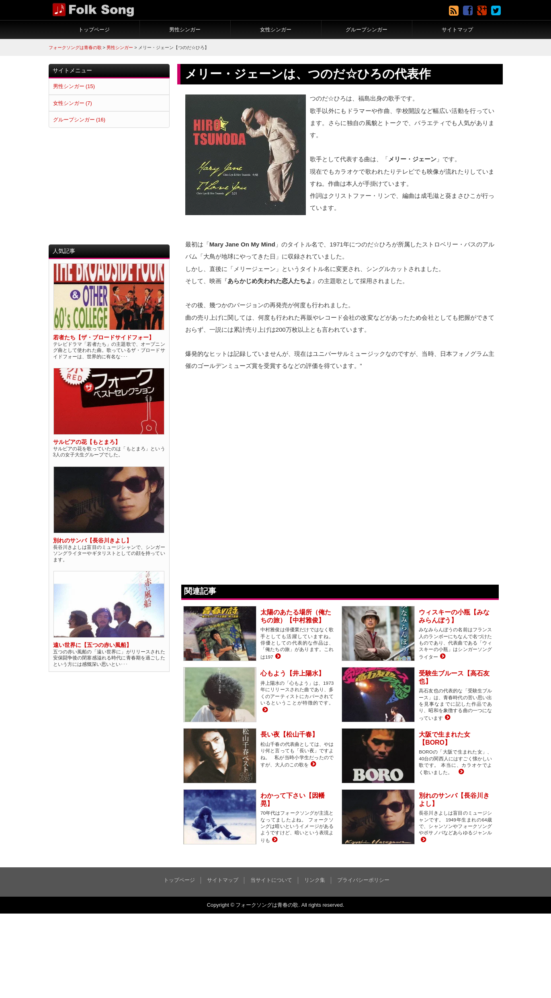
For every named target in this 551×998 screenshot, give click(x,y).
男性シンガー (185, 30)
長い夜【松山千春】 (289, 734)
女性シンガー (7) (72, 103)
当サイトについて (271, 880)
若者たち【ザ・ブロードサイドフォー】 (103, 338)
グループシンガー (366, 30)
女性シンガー (275, 30)
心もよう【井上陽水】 (292, 673)
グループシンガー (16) (79, 120)
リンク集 (314, 880)
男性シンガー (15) (74, 86)
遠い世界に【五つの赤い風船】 (92, 645)
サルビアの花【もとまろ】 (87, 442)
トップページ (94, 30)
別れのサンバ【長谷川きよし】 (92, 541)
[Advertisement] (109, 186)
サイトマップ (457, 30)
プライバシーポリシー (363, 880)
